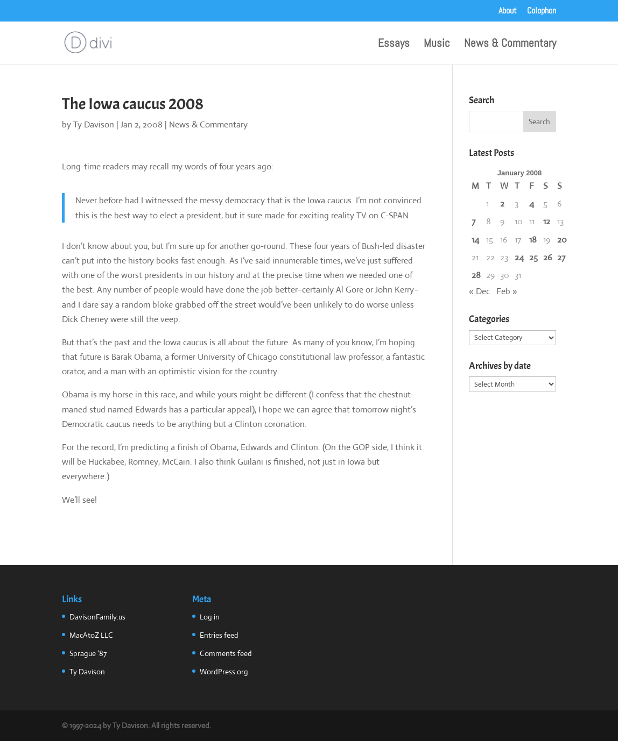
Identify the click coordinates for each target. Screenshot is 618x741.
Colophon (541, 11)
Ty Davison (93, 124)
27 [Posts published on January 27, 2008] (561, 257)
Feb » (506, 291)
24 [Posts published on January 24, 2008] (519, 257)
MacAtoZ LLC (91, 635)
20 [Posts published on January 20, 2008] (562, 239)
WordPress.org (224, 671)
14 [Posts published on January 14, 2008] (475, 239)
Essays (394, 44)
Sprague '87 (88, 653)
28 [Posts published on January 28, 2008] (476, 275)
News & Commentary (510, 44)
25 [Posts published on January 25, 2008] (533, 257)
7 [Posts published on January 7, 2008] (473, 221)
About (507, 11)
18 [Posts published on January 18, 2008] (533, 239)
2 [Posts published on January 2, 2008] (502, 203)
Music (437, 44)
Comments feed (226, 653)
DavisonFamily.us (97, 617)
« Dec (479, 291)
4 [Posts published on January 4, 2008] (531, 203)
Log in (210, 617)
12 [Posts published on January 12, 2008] (546, 221)
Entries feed (219, 635)
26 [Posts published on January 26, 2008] (547, 257)
